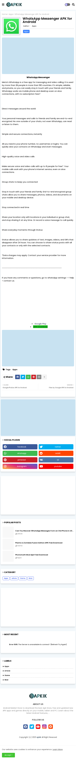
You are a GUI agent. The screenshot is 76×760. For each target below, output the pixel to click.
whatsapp (21, 453)
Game (22, 578)
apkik (38, 737)
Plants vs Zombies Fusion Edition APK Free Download (38, 543)
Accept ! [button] (8, 755)
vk (58, 460)
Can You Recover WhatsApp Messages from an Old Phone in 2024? (44, 531)
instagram (22, 466)
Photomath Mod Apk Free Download (31, 555)
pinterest (22, 460)
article (14, 578)
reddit (58, 453)
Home (4, 14)
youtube (58, 466)
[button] (73, 4)
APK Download (41, 326)
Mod (30, 578)
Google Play (40, 323)
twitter (58, 446)
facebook (21, 446)
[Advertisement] (38, 302)
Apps (11, 14)
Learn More (58, 749)
